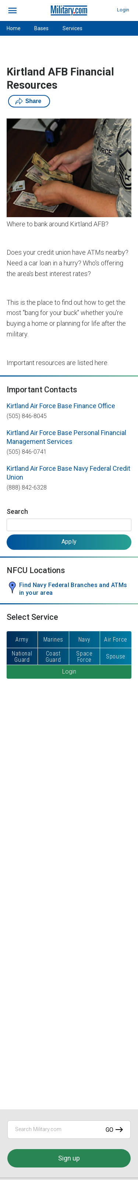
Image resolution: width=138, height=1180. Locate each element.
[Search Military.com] (69, 1129)
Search (17, 511)
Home (14, 28)
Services (72, 28)
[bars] (12, 10)
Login (123, 10)
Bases (41, 28)
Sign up (69, 1158)
